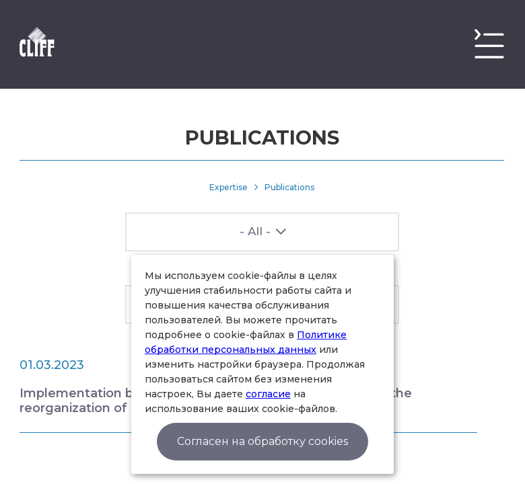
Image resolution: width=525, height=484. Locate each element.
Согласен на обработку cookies (262, 441)
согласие (268, 394)
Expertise (228, 187)
